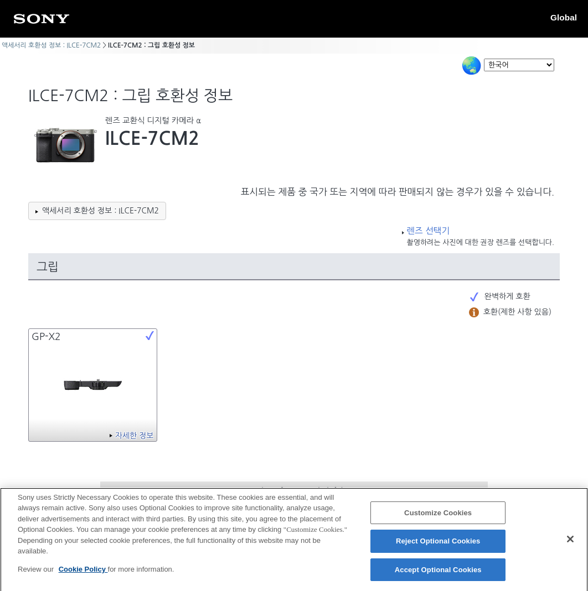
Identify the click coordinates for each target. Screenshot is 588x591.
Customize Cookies (438, 518)
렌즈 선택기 (428, 231)
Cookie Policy (83, 574)
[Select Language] (519, 65)
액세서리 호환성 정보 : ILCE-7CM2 (51, 45)
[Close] (570, 544)
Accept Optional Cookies (438, 575)
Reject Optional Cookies (438, 546)
